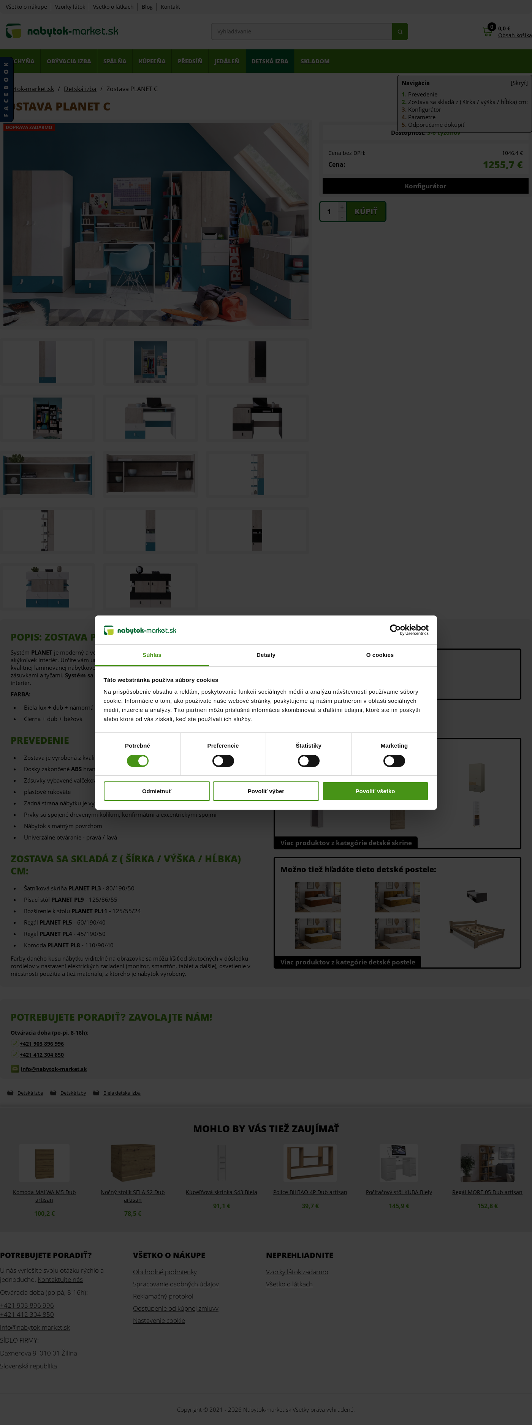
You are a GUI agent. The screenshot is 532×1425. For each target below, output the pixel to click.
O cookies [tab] (380, 655)
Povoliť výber (266, 791)
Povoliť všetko (375, 791)
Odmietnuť (156, 791)
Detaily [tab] (266, 655)
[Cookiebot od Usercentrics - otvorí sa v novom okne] (395, 630)
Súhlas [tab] (152, 655)
